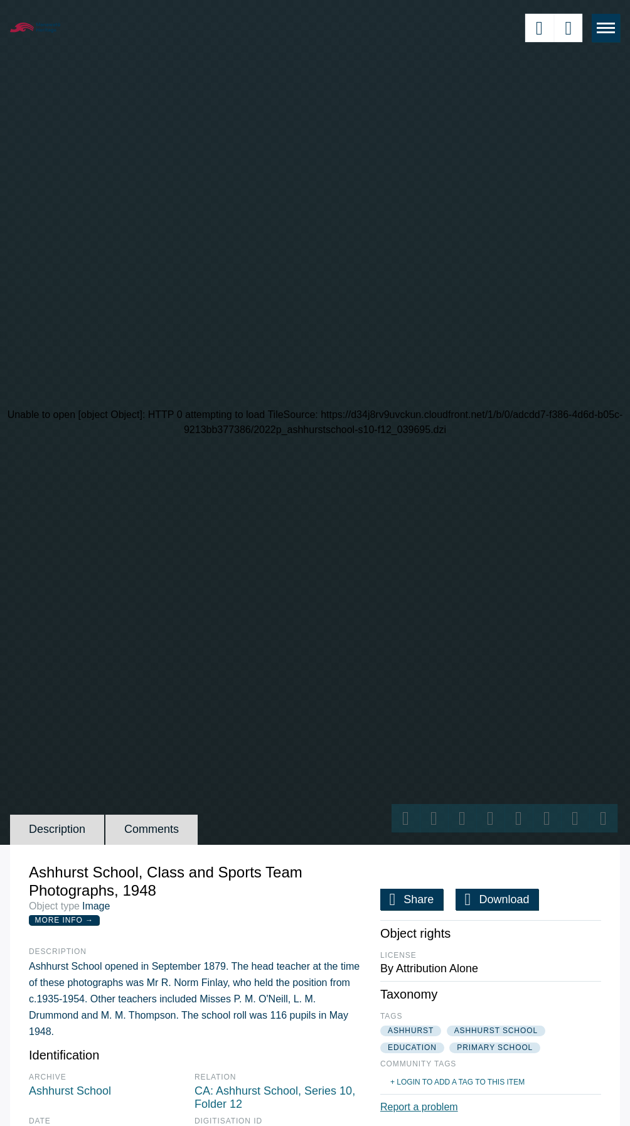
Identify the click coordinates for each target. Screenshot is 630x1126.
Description (57, 829)
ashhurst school (496, 1030)
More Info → (64, 920)
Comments (151, 829)
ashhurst (411, 1030)
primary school (495, 1047)
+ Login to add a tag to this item (457, 1082)
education (412, 1047)
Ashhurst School (70, 1091)
